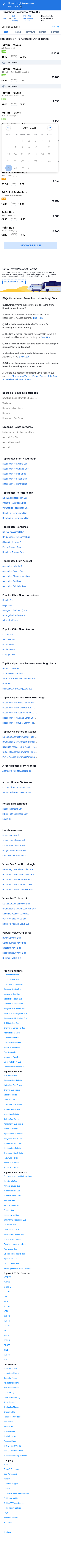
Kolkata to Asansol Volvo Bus (16, 903)
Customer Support (11, 1484)
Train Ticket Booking (12, 1397)
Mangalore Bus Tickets (13, 1138)
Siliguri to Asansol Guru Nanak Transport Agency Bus (27, 747)
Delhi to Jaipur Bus (11, 1023)
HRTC (6, 1301)
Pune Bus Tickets (11, 1129)
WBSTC (7, 1345)
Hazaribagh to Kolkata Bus (14, 464)
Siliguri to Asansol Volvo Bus (15, 913)
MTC (6, 1360)
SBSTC (7, 1306)
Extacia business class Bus (14, 1244)
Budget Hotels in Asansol (14, 850)
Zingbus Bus (9, 1210)
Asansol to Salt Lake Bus (14, 586)
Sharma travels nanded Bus (15, 1220)
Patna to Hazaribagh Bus (14, 503)
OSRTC (7, 1297)
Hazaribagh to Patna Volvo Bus (17, 879)
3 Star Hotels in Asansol (13, 840)
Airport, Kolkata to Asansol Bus (16, 792)
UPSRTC (7, 1287)
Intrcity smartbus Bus (12, 1239)
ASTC (6, 1311)
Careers (7, 1489)
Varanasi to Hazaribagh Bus (15, 508)
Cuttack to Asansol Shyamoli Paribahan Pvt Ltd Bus (26, 752)
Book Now (38, 318)
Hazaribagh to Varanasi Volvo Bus (18, 874)
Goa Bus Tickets (10, 1075)
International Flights (11, 1383)
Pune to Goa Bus (10, 1052)
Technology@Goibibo (12, 1508)
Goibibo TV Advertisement (14, 1503)
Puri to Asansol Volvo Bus (14, 918)
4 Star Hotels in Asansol (13, 845)
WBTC (6, 1331)
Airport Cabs (9, 1427)
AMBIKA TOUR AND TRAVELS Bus (19, 678)
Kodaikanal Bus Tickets (13, 1143)
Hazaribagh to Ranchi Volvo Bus (17, 889)
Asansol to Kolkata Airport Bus (16, 771)
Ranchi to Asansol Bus (12, 552)
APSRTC (7, 1277)
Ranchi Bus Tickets (11, 1168)
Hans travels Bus (10, 1181)
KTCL (6, 1350)
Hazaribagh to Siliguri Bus (14, 479)
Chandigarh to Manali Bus (14, 1067)
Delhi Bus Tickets (10, 1095)
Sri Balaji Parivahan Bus (13, 673)
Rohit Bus (52, 376)
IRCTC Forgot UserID (12, 1446)
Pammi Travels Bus (11, 668)
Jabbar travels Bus (11, 1215)
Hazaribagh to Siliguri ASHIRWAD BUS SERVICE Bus (27, 712)
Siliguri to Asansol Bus (12, 542)
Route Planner (9, 1402)
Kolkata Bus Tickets (11, 1119)
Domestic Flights (10, 1378)
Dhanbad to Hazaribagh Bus (15, 518)
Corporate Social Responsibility (16, 1493)
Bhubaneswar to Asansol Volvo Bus (19, 908)
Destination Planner (11, 1407)
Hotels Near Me (10, 1436)
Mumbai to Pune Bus (12, 1057)
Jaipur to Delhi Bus (11, 979)
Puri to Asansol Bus (11, 547)
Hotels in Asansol (10, 835)
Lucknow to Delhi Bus (12, 1062)
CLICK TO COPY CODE (14, 282)
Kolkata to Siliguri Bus (12, 1043)
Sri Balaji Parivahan (11, 379)
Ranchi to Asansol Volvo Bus (15, 924)
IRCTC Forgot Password (13, 1451)
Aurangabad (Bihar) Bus (13, 615)
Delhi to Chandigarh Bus (13, 1004)
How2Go (7, 1532)
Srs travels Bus (10, 1225)
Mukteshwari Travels (21, 376)
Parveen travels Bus (12, 1186)
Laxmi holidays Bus (11, 1264)
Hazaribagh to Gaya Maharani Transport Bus (23, 723)
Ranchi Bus (7, 600)
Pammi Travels (39, 376)
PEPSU (7, 1340)
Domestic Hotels (10, 1368)
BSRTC (7, 1335)
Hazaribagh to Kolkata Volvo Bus (17, 869)
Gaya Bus (7, 605)
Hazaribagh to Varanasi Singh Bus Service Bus (24, 718)
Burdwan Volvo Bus (11, 938)
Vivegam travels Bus (12, 1191)
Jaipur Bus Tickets (11, 1158)
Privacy (6, 1479)
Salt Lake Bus (8, 639)
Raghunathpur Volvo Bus (14, 953)
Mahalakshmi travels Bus (14, 1234)
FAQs (6, 1513)
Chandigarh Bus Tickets (13, 1153)
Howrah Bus (8, 644)
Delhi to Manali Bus (11, 975)
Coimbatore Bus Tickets (13, 1105)
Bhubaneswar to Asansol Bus (16, 537)
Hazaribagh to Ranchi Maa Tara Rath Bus (21, 707)
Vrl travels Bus (9, 1200)
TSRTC (7, 1292)
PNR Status (8, 1422)
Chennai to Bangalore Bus (14, 1028)
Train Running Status (12, 1417)
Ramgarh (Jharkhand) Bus (14, 610)
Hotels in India (9, 1431)
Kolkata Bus (8, 634)
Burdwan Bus (8, 649)
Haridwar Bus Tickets (12, 1148)
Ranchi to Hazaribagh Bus (14, 513)
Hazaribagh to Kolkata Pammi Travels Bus (22, 702)
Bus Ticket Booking (11, 1388)
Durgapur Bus (8, 654)
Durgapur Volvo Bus (11, 958)
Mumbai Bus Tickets (12, 1109)
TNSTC (7, 1282)
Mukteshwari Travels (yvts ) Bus (17, 689)
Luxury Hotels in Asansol (13, 855)
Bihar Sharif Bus (10, 620)
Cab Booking (9, 1393)
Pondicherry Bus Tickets (13, 1124)
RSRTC (7, 1321)
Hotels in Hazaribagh (12, 809)
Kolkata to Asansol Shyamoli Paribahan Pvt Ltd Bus (26, 737)
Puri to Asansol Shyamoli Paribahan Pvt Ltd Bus (24, 757)
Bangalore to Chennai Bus (14, 1009)
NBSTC (7, 1355)
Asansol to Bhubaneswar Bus (16, 576)
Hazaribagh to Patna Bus (14, 474)
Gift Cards (8, 1522)
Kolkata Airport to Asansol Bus (16, 787)
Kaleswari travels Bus (12, 1230)
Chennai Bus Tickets (12, 1090)
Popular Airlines (10, 1441)
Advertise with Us (11, 1518)
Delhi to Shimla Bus (11, 1038)
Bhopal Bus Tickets (11, 1163)
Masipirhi (6, 819)
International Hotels (11, 1373)
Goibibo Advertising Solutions (15, 1456)
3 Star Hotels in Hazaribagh (15, 814)
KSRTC (7, 1326)
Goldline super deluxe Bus (14, 1254)
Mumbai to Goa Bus (12, 994)
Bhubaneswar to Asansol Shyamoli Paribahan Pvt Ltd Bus (29, 742)
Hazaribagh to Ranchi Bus (14, 484)
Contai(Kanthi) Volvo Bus (14, 943)
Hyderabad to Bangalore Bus (15, 1013)
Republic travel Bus (11, 1205)
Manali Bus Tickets (11, 1114)
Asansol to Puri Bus (11, 581)
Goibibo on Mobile (11, 1498)
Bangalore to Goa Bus (12, 989)
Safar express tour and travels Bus (17, 1268)
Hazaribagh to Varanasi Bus (15, 469)
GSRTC (7, 1316)
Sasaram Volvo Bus (11, 948)
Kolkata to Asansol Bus (13, 532)
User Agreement (10, 1474)
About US (7, 1464)
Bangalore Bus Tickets (13, 1080)
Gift (5, 1527)
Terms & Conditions (11, 1469)
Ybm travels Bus (10, 1249)
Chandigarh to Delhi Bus (13, 984)
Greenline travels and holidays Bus (17, 1176)
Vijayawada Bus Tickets (13, 1134)
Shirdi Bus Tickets (11, 1100)
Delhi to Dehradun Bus (13, 999)
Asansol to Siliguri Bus (12, 571)
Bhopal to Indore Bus (12, 1047)
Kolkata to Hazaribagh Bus (14, 498)
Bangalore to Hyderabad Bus (15, 1018)
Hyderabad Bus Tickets (13, 1085)
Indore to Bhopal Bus (12, 1033)
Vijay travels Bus (10, 1259)
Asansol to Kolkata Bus (13, 566)
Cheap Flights (9, 1412)
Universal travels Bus (12, 1196)
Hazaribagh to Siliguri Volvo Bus (17, 884)
